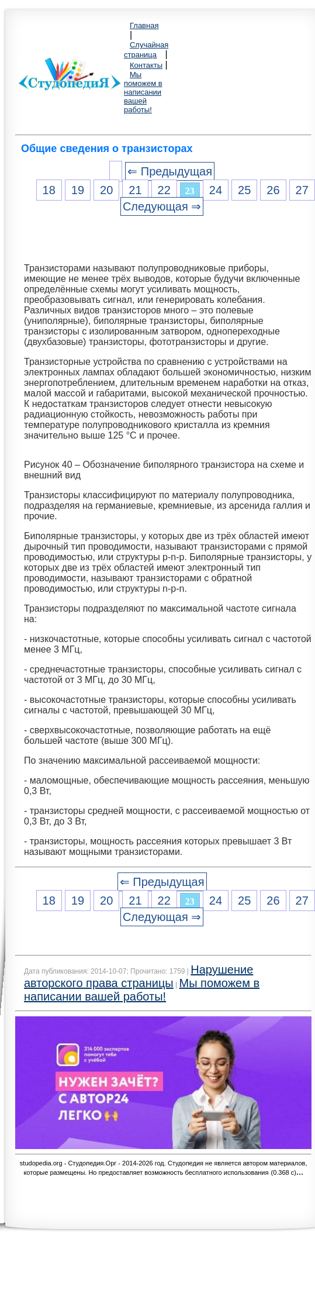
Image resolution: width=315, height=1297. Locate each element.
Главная (144, 25)
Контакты (146, 65)
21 (135, 190)
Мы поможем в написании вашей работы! (143, 92)
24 (215, 190)
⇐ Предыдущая (169, 171)
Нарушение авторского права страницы (138, 976)
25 (244, 190)
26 (272, 190)
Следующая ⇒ (162, 206)
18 (49, 190)
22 (164, 190)
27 (302, 190)
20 (106, 190)
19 (77, 190)
